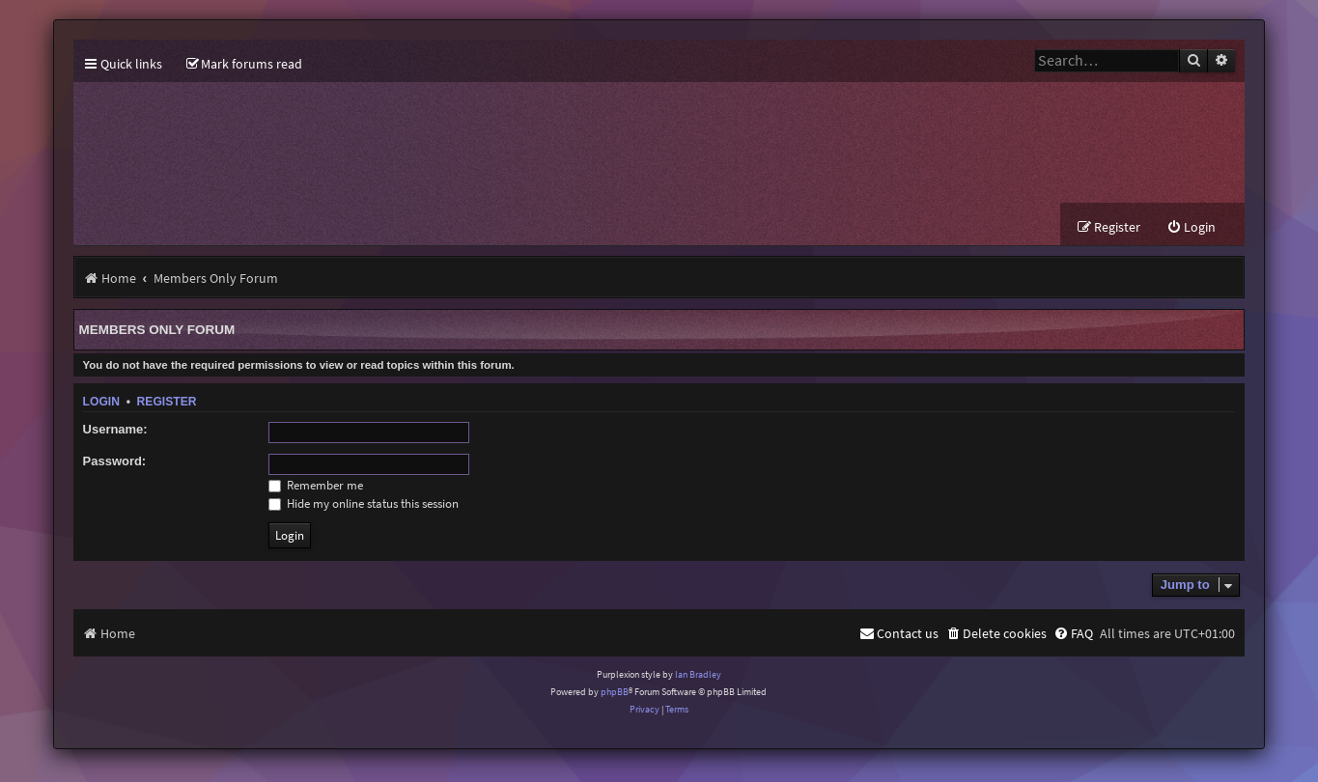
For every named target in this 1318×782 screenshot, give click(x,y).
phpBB (615, 691)
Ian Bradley (698, 674)
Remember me (315, 485)
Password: (115, 461)
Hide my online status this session (363, 503)
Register (167, 401)
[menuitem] (244, 64)
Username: (115, 429)
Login (101, 401)
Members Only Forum (157, 329)
